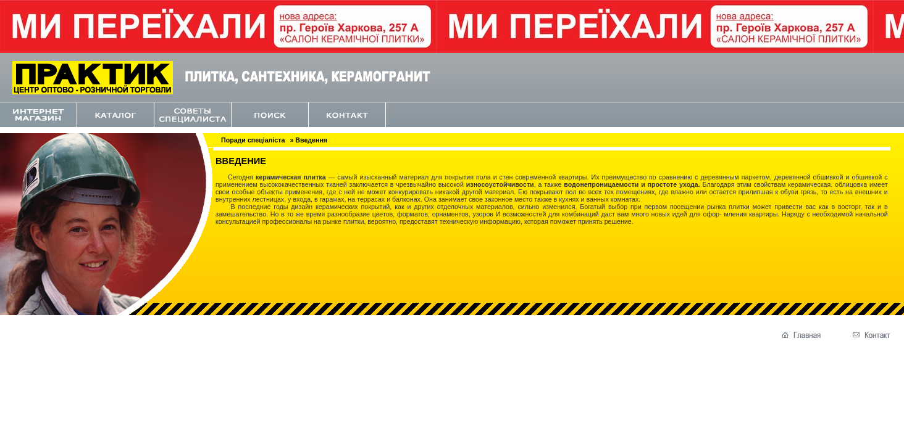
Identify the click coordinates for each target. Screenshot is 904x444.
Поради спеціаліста (253, 140)
